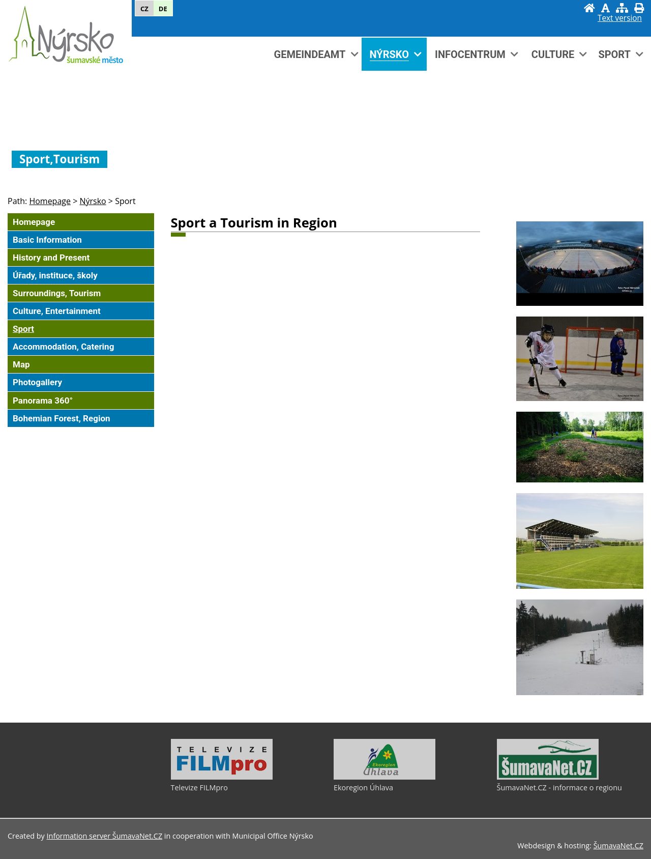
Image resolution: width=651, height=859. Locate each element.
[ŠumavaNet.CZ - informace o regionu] (548, 777)
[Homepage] (589, 8)
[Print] (639, 8)
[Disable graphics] (605, 8)
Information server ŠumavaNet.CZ (105, 836)
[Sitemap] (622, 8)
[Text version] (620, 18)
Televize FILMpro (199, 787)
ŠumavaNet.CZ (618, 845)
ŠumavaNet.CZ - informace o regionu (559, 787)
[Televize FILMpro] (222, 777)
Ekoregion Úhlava (363, 787)
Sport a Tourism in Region (254, 223)
